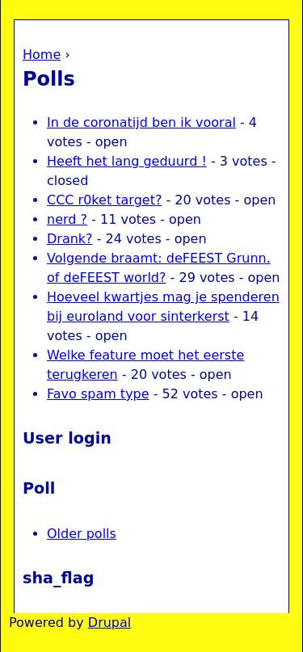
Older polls (81, 533)
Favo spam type (98, 394)
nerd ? (67, 219)
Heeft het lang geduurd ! (127, 161)
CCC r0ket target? (104, 200)
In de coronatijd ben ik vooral (141, 122)
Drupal (109, 622)
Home (42, 54)
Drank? (70, 238)
